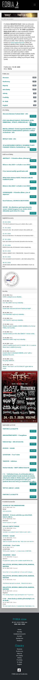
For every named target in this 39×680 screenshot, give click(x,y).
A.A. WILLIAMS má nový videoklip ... (13, 302)
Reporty (19, 653)
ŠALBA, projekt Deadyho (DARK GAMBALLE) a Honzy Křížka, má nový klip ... (19, 326)
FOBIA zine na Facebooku (19, 671)
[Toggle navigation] (34, 5)
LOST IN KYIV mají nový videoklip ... (13, 319)
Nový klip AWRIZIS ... (9, 359)
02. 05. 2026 (7, 233)
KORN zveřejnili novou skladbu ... (13, 296)
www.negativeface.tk (17, 42)
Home (19, 629)
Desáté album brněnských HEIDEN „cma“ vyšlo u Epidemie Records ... (17, 353)
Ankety (19, 658)
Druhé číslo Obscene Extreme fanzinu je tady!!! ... (17, 307)
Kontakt (19, 636)
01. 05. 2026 (7, 228)
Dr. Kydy (19, 662)
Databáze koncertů (19, 634)
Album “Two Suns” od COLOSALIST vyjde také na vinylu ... (18, 366)
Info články (19, 655)
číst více (33, 116)
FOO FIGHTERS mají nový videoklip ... (14, 313)
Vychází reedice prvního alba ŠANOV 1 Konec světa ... (19, 332)
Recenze (19, 649)
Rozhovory (19, 651)
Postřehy (19, 660)
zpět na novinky (7, 19)
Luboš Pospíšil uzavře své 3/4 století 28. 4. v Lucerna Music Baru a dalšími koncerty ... (19, 345)
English (19, 664)
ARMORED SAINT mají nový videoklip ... (15, 338)
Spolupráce (19, 638)
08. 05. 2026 (7, 251)
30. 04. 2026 (7, 222)
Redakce (19, 640)
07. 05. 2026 (7, 239)
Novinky (19, 632)
